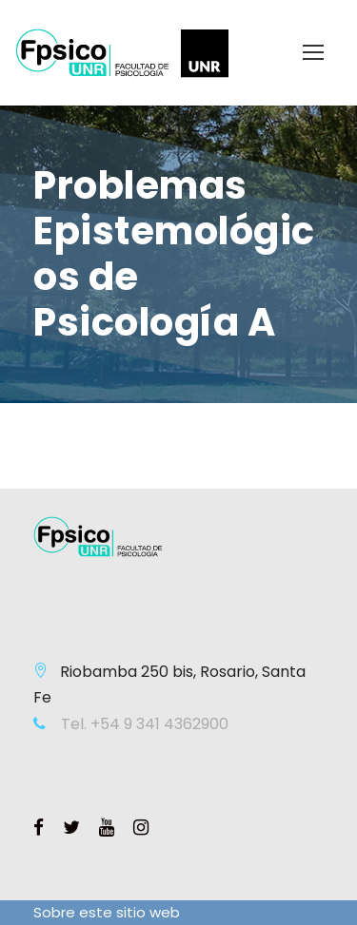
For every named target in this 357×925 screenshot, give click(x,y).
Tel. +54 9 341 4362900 (142, 724)
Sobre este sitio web (106, 912)
